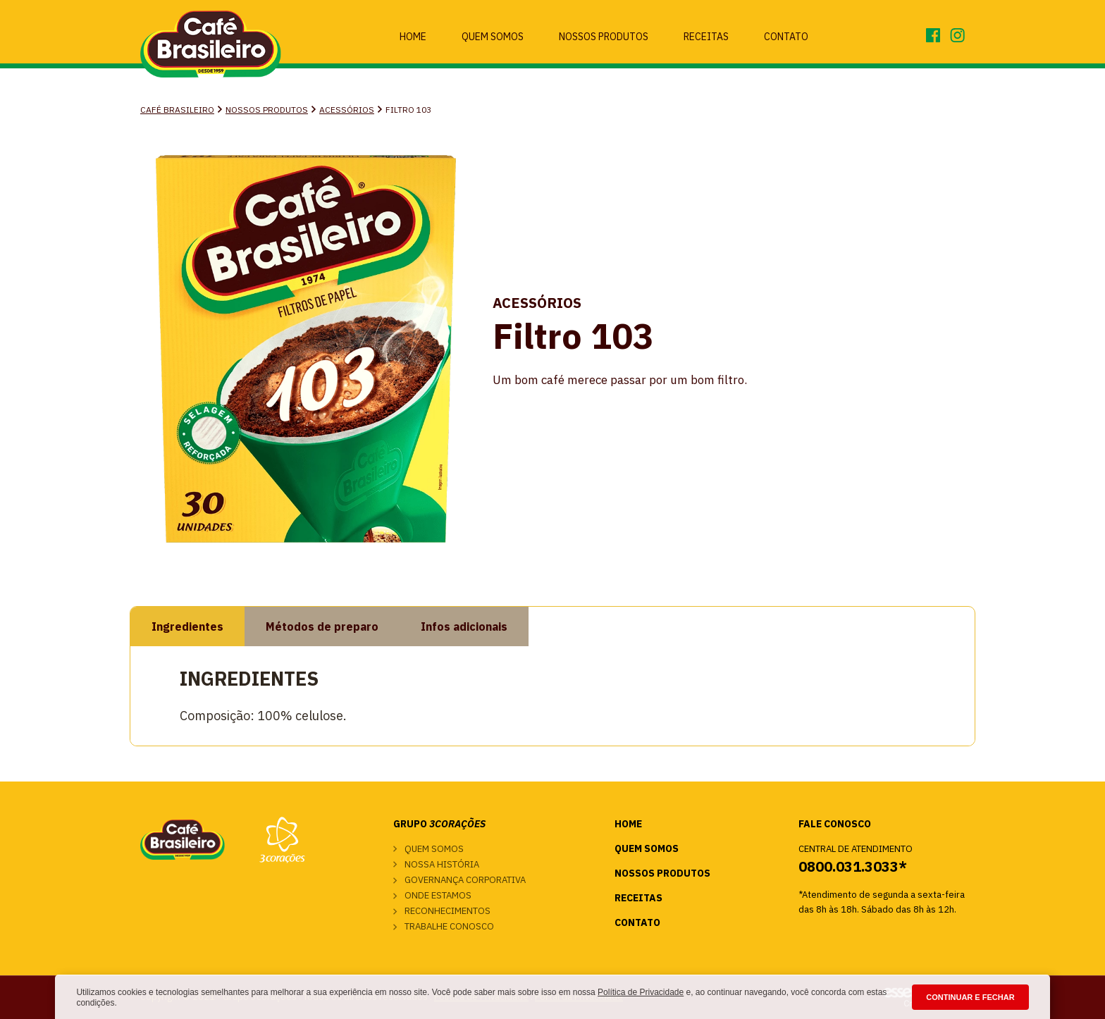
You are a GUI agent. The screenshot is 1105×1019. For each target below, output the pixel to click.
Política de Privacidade (641, 992)
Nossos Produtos (603, 36)
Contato (786, 36)
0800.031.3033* (852, 866)
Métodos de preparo (322, 626)
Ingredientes (187, 626)
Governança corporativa (465, 880)
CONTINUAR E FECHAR (970, 997)
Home (413, 36)
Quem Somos (493, 36)
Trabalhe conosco (449, 926)
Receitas (706, 36)
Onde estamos (438, 895)
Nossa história (442, 864)
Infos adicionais (464, 626)
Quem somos (434, 849)
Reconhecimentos (447, 911)
